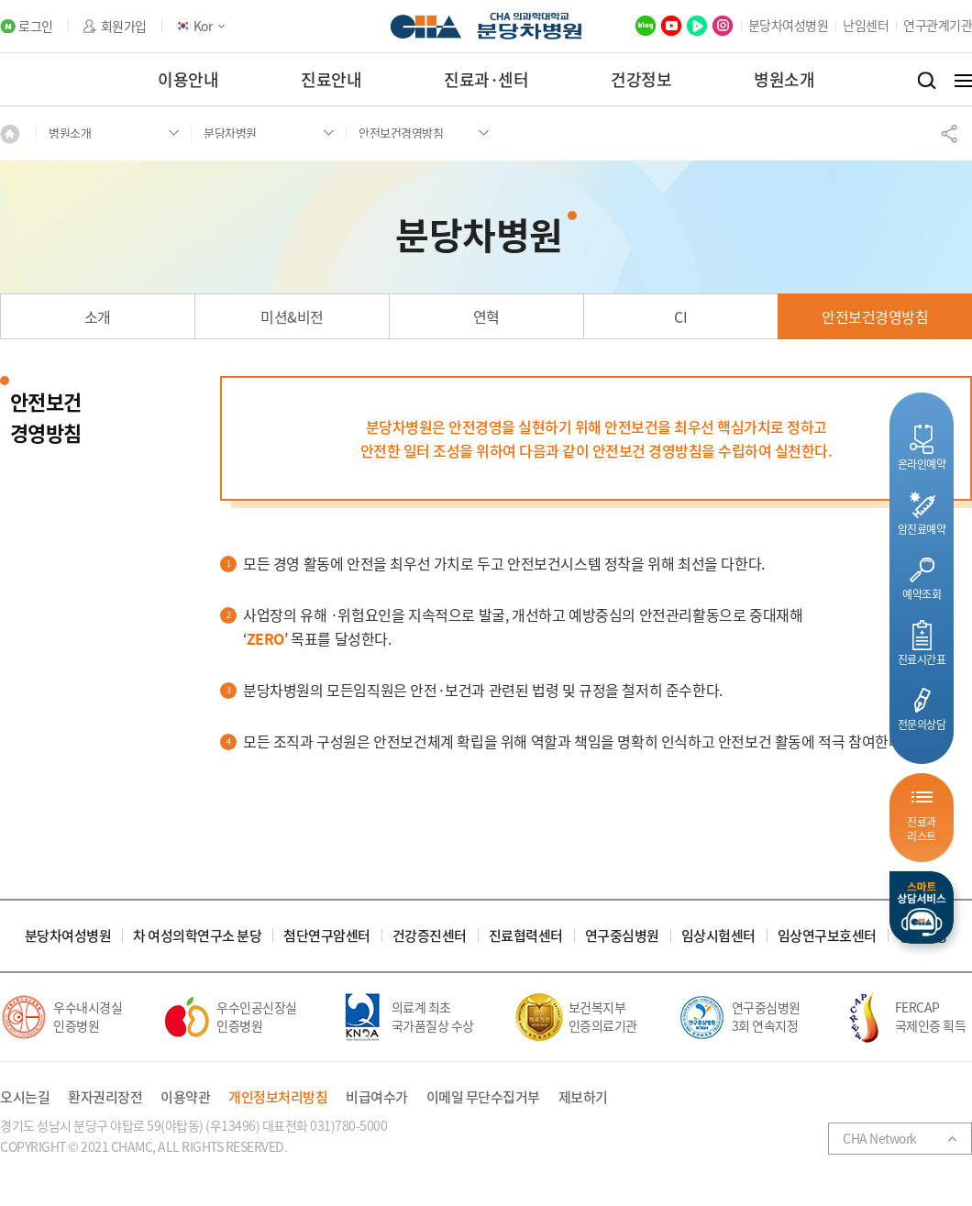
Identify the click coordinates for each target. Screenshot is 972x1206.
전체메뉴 (963, 80)
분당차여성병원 (788, 25)
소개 (97, 316)
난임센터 (866, 25)
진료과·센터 (486, 79)
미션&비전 (292, 316)
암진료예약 (922, 529)
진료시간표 (922, 659)
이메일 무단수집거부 (483, 1097)
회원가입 (124, 26)
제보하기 (583, 1097)
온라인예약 (922, 463)
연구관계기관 (937, 25)
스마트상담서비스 (921, 907)
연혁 (486, 316)
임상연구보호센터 (827, 936)
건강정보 (641, 79)
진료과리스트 (921, 828)
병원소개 (784, 79)
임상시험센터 (718, 936)
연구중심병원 (622, 936)
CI (680, 316)
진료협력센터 (526, 936)
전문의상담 (922, 724)
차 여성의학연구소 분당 (197, 936)
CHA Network (880, 1138)
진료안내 (331, 79)
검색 (926, 81)
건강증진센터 (429, 936)
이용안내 (188, 79)
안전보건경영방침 (875, 316)
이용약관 (185, 1097)
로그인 (35, 26)
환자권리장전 (105, 1097)
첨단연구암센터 (326, 936)
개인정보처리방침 (277, 1097)
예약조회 (921, 594)
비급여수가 (377, 1097)
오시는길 (25, 1097)
